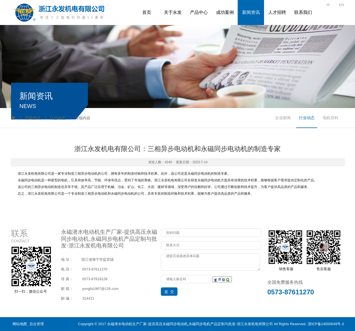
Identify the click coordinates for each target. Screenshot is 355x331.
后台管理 (36, 324)
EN (341, 5)
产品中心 (199, 12)
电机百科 (330, 118)
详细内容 (79, 118)
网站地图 (19, 324)
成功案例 (225, 12)
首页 (146, 12)
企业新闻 (283, 118)
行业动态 (54, 118)
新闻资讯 (251, 12)
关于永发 (173, 12)
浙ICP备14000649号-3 (326, 324)
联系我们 (303, 12)
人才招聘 (277, 12)
